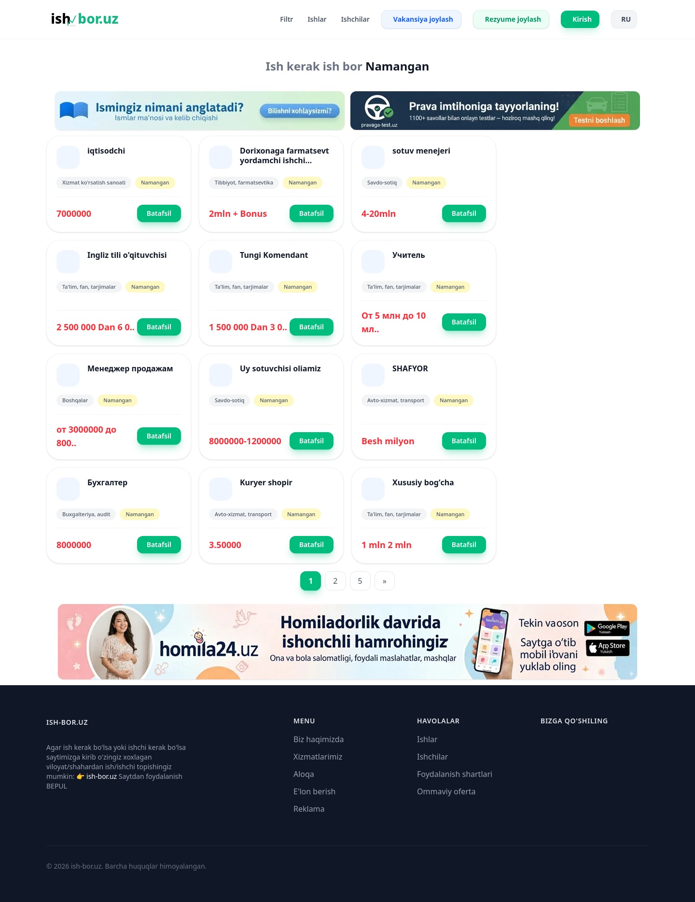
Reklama (309, 808)
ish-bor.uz (101, 776)
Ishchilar (432, 756)
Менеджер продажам (130, 368)
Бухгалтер (107, 482)
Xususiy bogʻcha (423, 482)
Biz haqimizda (318, 739)
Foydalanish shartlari (454, 774)
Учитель (408, 255)
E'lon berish (314, 791)
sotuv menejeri (421, 150)
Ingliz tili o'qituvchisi (127, 255)
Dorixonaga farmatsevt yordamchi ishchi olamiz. (284, 160)
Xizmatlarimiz (317, 756)
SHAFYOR (410, 368)
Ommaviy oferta (446, 791)
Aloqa (303, 774)
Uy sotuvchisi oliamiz (280, 368)
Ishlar (427, 739)
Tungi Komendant (274, 255)
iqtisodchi (106, 150)
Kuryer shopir (266, 482)
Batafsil (159, 213)
